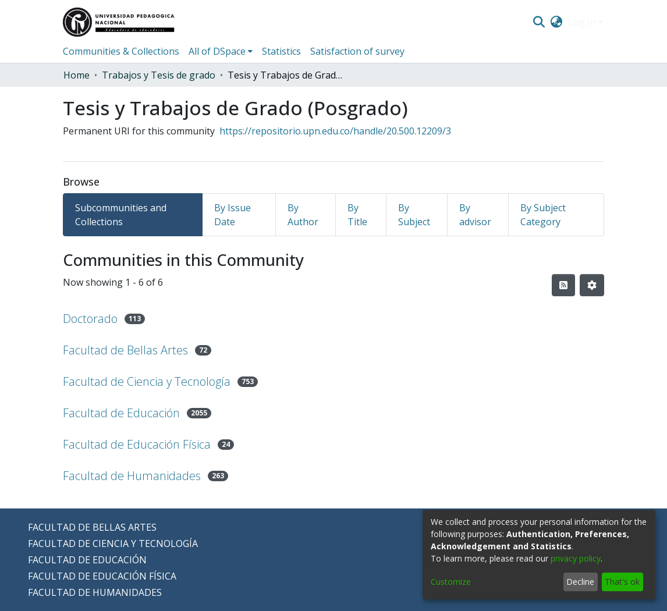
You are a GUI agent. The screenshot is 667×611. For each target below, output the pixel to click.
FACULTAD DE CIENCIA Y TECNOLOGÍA (113, 543)
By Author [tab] (303, 214)
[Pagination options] (592, 285)
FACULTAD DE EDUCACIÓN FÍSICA (102, 576)
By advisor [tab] (475, 214)
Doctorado (90, 318)
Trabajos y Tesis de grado (158, 75)
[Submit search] (538, 22)
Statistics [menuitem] (281, 51)
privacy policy (576, 558)
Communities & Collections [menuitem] (121, 51)
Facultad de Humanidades (132, 476)
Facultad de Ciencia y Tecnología (146, 381)
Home (76, 75)
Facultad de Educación (121, 413)
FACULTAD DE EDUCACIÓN (87, 559)
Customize (451, 581)
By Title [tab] (357, 214)
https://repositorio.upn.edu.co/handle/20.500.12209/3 (335, 131)
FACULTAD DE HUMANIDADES (95, 592)
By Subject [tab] (414, 214)
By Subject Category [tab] (543, 214)
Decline (580, 581)
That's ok (622, 581)
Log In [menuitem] (582, 22)
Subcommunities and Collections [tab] (120, 214)
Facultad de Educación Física (137, 444)
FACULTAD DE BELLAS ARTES (92, 527)
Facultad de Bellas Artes (125, 350)
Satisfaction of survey (357, 51)
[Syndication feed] (563, 285)
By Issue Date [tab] (232, 214)
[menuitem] (556, 22)
